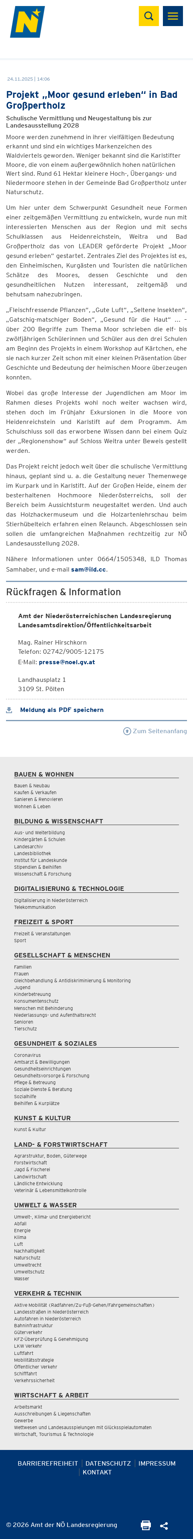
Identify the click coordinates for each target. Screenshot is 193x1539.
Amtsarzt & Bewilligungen (42, 1062)
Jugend (22, 987)
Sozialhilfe (25, 1096)
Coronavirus (27, 1055)
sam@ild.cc (88, 569)
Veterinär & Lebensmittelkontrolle (50, 1190)
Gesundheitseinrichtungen (42, 1069)
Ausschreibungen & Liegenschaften (52, 1414)
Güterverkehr (28, 1332)
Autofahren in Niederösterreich (47, 1319)
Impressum (157, 1463)
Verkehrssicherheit (34, 1380)
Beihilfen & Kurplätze (36, 1103)
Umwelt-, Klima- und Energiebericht (52, 1217)
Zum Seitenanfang (155, 731)
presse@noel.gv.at (67, 662)
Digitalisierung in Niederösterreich (51, 900)
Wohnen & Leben (32, 806)
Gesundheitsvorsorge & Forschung (51, 1076)
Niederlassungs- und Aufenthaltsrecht (55, 1015)
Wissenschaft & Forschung (42, 874)
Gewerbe (23, 1420)
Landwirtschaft (30, 1177)
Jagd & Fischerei (32, 1169)
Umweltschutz (29, 1272)
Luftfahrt (23, 1353)
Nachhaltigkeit (29, 1251)
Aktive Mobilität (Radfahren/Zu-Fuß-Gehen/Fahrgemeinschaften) (84, 1305)
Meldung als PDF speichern (55, 710)
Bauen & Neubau (32, 786)
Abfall (20, 1224)
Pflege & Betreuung (35, 1082)
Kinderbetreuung (32, 994)
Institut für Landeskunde (40, 860)
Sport (20, 940)
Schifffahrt (25, 1374)
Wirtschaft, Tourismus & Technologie (53, 1434)
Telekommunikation (35, 907)
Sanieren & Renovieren (38, 799)
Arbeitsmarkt (28, 1407)
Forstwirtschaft (30, 1163)
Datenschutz (108, 1463)
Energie (22, 1230)
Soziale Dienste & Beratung (43, 1089)
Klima (20, 1237)
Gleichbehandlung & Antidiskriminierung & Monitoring (72, 980)
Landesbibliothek (32, 853)
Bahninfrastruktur (33, 1325)
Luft (18, 1244)
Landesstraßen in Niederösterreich (51, 1312)
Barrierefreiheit (48, 1463)
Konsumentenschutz (36, 1001)
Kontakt (97, 1472)
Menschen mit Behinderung (43, 1008)
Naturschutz (27, 1258)
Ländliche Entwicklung (38, 1183)
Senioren (23, 1022)
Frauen (21, 974)
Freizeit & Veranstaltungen (42, 934)
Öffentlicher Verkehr (35, 1367)
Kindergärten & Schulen (39, 839)
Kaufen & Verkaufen (35, 792)
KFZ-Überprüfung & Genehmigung (51, 1339)
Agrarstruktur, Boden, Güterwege (50, 1156)
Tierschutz (25, 1029)
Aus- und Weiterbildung (39, 832)
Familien (23, 967)
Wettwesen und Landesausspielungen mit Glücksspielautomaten (83, 1427)
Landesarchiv (28, 847)
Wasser (21, 1278)
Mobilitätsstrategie (34, 1360)
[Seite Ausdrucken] (146, 1528)
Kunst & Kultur (30, 1129)
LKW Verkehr (28, 1346)
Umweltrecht (27, 1265)
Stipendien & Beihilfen (37, 867)
